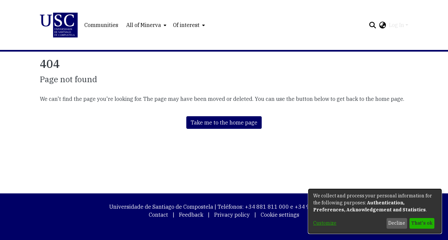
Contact (158, 214)
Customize (324, 223)
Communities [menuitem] (101, 25)
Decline (396, 223)
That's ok (421, 223)
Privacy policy (232, 214)
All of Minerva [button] (143, 25)
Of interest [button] (186, 25)
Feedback (191, 214)
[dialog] (375, 211)
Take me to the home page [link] (224, 122)
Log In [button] (397, 25)
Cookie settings (280, 214)
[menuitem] (145, 25)
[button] (59, 25)
